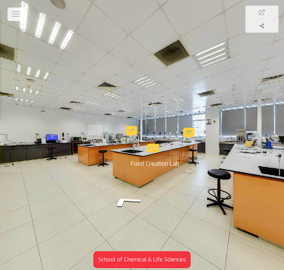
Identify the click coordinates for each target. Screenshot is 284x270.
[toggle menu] (15, 14)
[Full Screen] (270, 12)
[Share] (270, 26)
